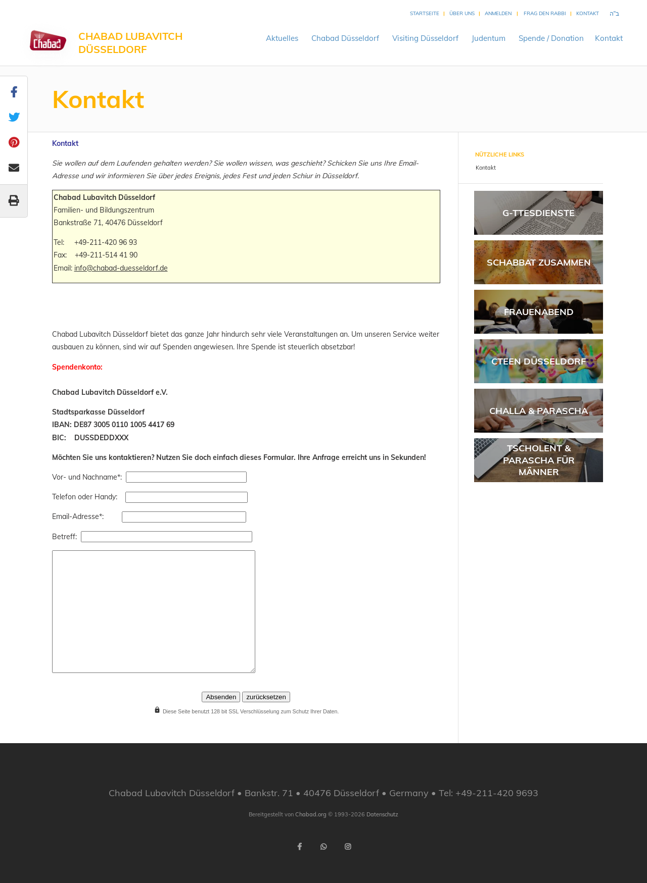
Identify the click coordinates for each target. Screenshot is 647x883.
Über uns (462, 13)
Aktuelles (282, 38)
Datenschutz (382, 814)
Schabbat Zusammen (539, 262)
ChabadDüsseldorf (345, 38)
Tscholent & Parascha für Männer (539, 460)
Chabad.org (311, 814)
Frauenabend (539, 312)
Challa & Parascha (538, 411)
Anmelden (498, 13)
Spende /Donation (551, 38)
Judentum (488, 38)
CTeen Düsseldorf (538, 361)
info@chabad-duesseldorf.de (121, 268)
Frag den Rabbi (545, 13)
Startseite (424, 13)
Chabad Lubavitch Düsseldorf (130, 43)
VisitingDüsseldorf (425, 38)
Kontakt (587, 13)
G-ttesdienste (538, 213)
